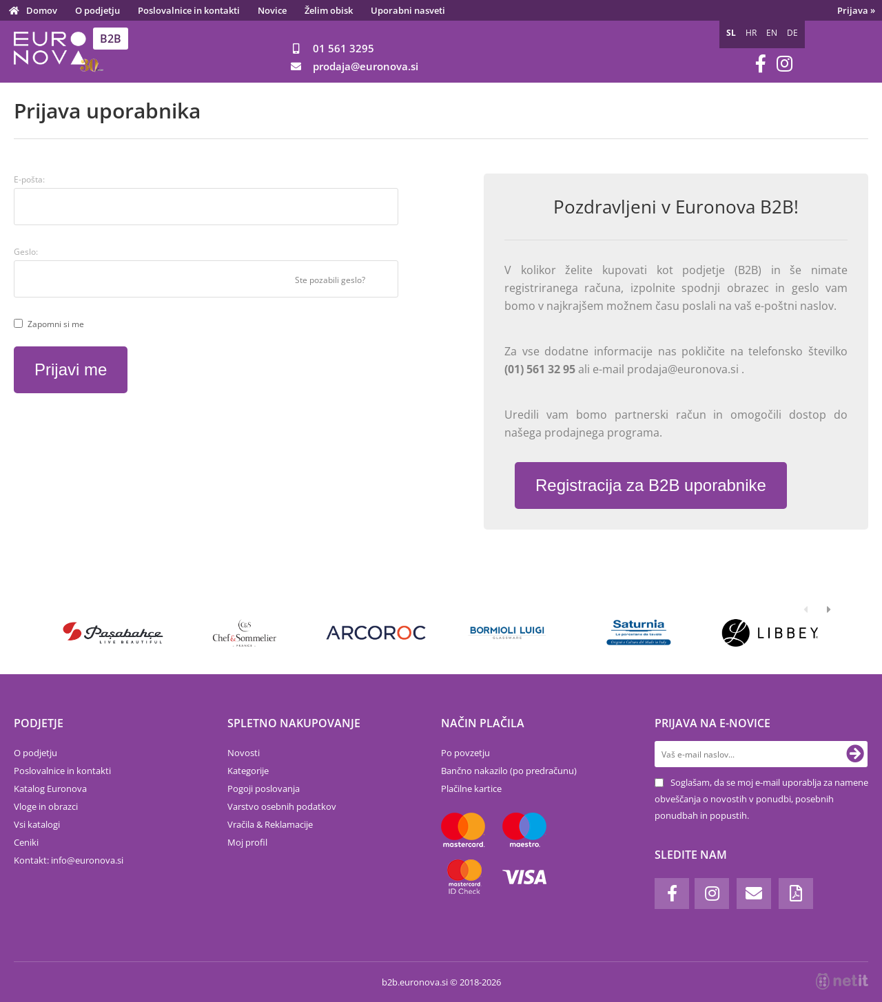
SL (731, 33)
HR (751, 33)
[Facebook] (760, 63)
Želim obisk (329, 10)
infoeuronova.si (87, 860)
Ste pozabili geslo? (330, 280)
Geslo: (26, 252)
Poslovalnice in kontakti (189, 10)
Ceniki (26, 842)
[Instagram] (784, 63)
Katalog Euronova (50, 788)
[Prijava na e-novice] (855, 754)
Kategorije (248, 770)
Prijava (856, 10)
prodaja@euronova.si (684, 369)
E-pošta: (29, 179)
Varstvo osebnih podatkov (281, 806)
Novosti (243, 753)
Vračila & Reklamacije (270, 824)
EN (771, 33)
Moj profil (247, 842)
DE (792, 33)
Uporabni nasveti (408, 10)
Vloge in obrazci (46, 806)
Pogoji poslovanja (263, 788)
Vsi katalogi (37, 824)
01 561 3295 (343, 48)
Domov (41, 10)
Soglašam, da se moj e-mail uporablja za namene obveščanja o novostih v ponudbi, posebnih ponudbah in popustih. (761, 799)
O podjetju (97, 10)
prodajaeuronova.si (365, 66)
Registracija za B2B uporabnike (650, 485)
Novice (272, 10)
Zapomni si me (56, 324)
